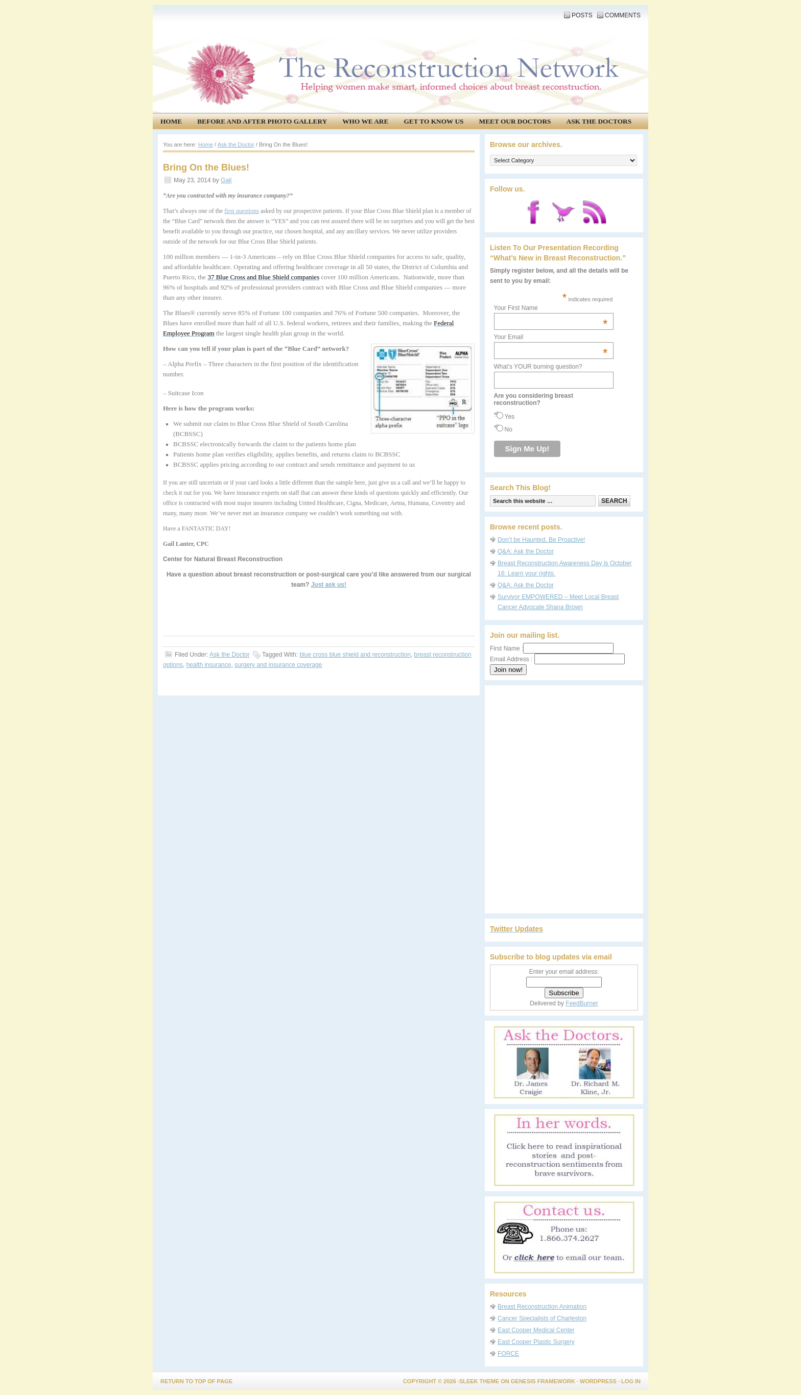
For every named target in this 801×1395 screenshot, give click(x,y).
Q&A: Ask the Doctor (526, 551)
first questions (241, 210)
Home (171, 121)
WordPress (598, 1381)
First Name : (552, 648)
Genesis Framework (543, 1381)
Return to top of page (196, 1381)
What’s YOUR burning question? (538, 366)
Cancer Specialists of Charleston (542, 1318)
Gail (226, 180)
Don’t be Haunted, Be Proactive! (541, 539)
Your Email (551, 337)
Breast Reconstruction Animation (542, 1306)
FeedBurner (582, 1003)
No (508, 429)
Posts (582, 15)
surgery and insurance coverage (278, 664)
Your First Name (551, 307)
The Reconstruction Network (398, 41)
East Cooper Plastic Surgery (536, 1341)
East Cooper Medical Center (536, 1330)
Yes (510, 416)
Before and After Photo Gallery (262, 121)
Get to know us (433, 121)
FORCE (508, 1353)
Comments (623, 15)
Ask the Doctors (599, 121)
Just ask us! (328, 584)
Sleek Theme (479, 1381)
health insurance (208, 664)
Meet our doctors (515, 121)
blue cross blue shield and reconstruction (354, 654)
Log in (631, 1381)
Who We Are (365, 121)
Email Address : (511, 659)
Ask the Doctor (229, 654)
